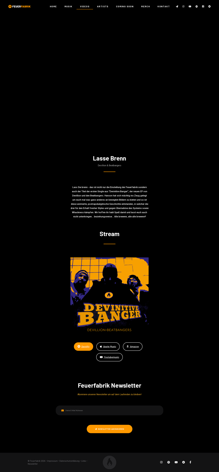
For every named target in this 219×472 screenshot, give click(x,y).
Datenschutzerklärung (69, 461)
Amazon (133, 346)
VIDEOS (85, 6)
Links (83, 461)
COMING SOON (125, 6)
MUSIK (68, 6)
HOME (53, 6)
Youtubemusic (109, 356)
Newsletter (33, 464)
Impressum (52, 461)
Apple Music (108, 346)
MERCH (145, 6)
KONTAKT (164, 6)
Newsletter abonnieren (109, 429)
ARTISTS (103, 6)
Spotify (84, 346)
